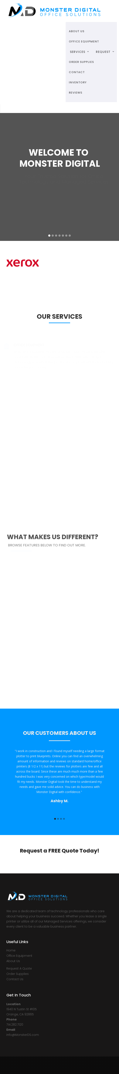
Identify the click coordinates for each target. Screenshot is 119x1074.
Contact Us (14, 979)
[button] (79, 52)
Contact (77, 72)
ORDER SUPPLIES (81, 62)
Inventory (78, 82)
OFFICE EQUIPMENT (84, 41)
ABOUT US (76, 31)
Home (11, 950)
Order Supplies (17, 974)
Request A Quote (19, 968)
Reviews (75, 93)
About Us (13, 961)
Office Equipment (19, 956)
